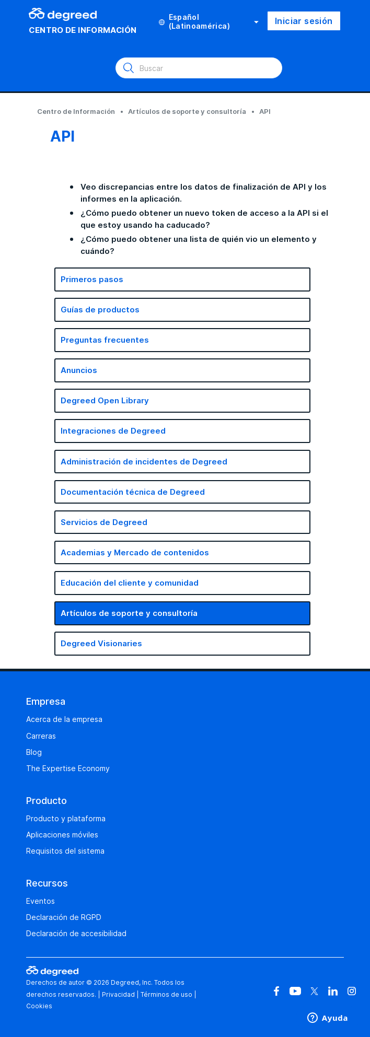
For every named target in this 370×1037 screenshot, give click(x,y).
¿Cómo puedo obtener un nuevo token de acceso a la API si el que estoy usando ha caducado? (204, 218)
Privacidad (118, 994)
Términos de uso (166, 994)
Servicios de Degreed (104, 522)
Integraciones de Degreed (113, 430)
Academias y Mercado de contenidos (135, 552)
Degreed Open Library (105, 400)
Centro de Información (76, 111)
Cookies (39, 1005)
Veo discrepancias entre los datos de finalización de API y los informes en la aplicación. (203, 192)
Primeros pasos (92, 279)
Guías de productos (100, 309)
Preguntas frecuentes (105, 339)
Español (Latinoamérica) (209, 21)
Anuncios (79, 370)
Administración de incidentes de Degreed (144, 461)
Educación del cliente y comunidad (130, 582)
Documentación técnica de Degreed (133, 491)
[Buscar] (198, 67)
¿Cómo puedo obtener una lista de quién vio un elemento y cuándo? (198, 245)
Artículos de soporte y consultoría (187, 111)
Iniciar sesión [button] (304, 21)
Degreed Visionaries (101, 643)
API (265, 111)
